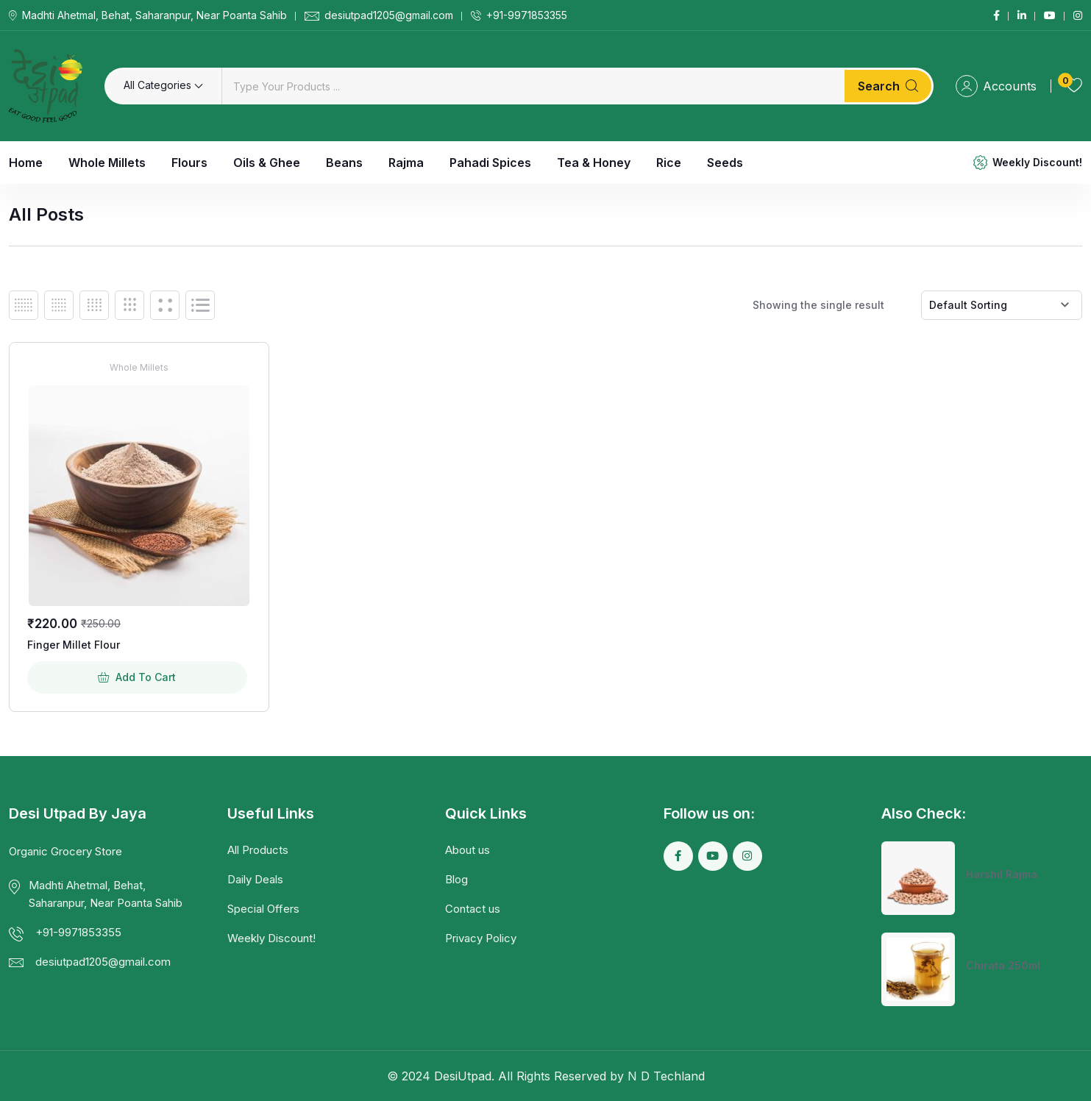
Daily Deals (255, 879)
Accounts (996, 86)
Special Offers (263, 909)
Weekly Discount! (1037, 162)
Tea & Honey (593, 162)
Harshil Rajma (1001, 874)
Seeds (725, 162)
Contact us (472, 909)
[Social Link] (996, 15)
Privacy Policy (480, 938)
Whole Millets (107, 162)
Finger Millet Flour (73, 644)
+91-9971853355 (526, 15)
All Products (257, 850)
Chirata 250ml (1003, 965)
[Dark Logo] (45, 86)
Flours (189, 162)
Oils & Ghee (266, 162)
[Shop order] (1001, 305)
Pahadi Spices (490, 162)
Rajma (406, 162)
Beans (344, 162)
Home (26, 162)
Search (888, 86)
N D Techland (666, 1076)
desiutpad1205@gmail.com (388, 15)
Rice (668, 162)
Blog (456, 879)
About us (467, 850)
